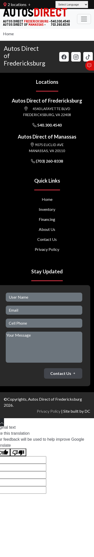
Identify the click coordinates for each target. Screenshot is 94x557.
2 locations (14, 4)
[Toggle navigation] (84, 19)
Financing (47, 219)
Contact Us (47, 239)
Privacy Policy (47, 249)
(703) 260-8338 (47, 161)
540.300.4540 (47, 125)
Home (8, 33)
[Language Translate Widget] (72, 4)
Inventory (47, 209)
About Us (47, 229)
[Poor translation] (18, 452)
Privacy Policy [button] (48, 411)
